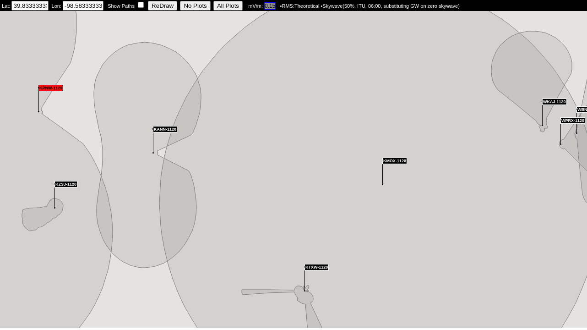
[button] (54, 196)
